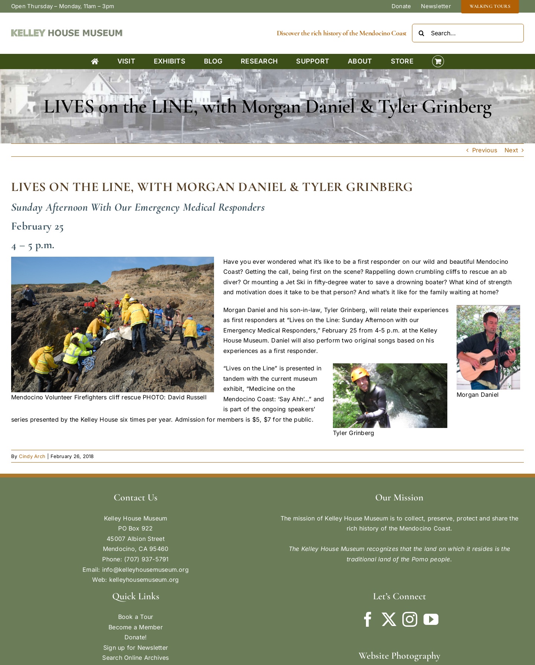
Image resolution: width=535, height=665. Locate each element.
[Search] (421, 33)
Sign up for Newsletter (135, 647)
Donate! (135, 637)
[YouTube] (431, 619)
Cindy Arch (32, 456)
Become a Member (135, 627)
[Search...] (468, 33)
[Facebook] (367, 619)
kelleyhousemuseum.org (144, 579)
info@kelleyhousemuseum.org (145, 569)
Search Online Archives (135, 657)
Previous (484, 150)
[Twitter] (389, 619)
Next (511, 150)
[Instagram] (409, 619)
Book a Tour (135, 616)
